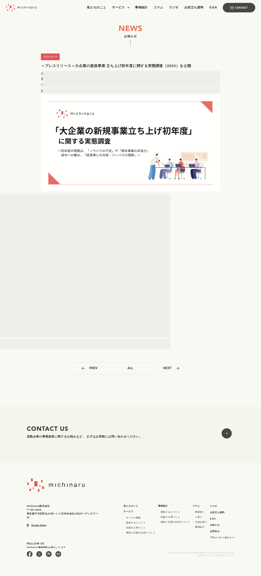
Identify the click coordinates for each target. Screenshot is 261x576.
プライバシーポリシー (222, 537)
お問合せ (215, 531)
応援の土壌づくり (136, 527)
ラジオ (174, 7)
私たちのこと (96, 7)
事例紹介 (141, 7)
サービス (118, 7)
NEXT (167, 368)
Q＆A (213, 7)
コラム (158, 7)
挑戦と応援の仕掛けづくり (140, 532)
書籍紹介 (200, 527)
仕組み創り (201, 522)
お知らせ (215, 525)
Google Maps (39, 525)
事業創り (200, 512)
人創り (198, 517)
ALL (130, 368)
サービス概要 (133, 517)
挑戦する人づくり (136, 522)
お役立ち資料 (194, 7)
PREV (93, 368)
